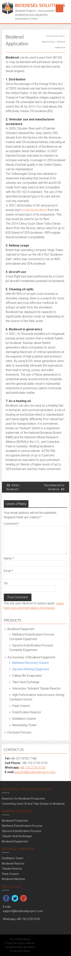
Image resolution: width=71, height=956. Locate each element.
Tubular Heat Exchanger (17, 836)
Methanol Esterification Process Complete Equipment (31, 637)
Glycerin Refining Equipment (30, 669)
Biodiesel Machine (13, 879)
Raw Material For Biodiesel (54, 487)
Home (61, 36)
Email (8, 571)
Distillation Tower (12, 858)
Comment (11, 523)
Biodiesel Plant (14, 947)
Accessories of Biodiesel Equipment (31, 657)
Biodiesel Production (15, 820)
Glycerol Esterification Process (21, 831)
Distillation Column (24, 718)
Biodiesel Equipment (21, 629)
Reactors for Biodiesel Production (23, 798)
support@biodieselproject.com (34, 772)
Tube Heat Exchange (25, 682)
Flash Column (21, 706)
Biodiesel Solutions (40, 5)
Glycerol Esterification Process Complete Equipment (31, 648)
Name (9, 558)
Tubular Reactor (12, 868)
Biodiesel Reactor (13, 863)
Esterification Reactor (26, 712)
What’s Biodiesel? (13, 487)
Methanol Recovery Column (30, 663)
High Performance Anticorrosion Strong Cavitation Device (36, 697)
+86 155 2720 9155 (32, 767)
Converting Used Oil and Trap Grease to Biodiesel (33, 803)
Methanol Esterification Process (22, 825)
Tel (6, 583)
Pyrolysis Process (19, 732)
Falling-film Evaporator (27, 675)
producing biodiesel (34, 210)
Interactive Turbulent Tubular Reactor (36, 688)
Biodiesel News (48, 42)
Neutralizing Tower (24, 725)
